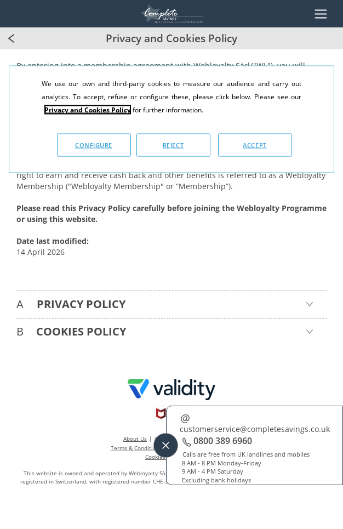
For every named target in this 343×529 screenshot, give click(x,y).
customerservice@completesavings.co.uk (255, 429)
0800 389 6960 (222, 441)
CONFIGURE (93, 144)
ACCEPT (254, 144)
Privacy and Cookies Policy (87, 109)
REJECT (173, 144)
